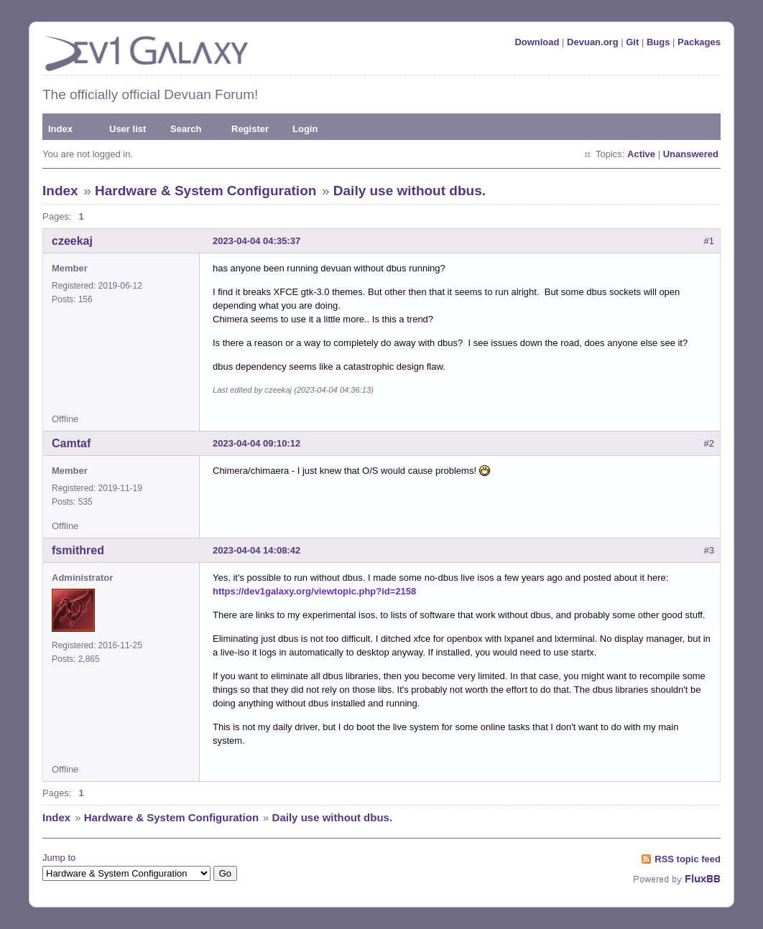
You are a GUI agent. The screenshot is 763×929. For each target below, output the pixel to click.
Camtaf (71, 443)
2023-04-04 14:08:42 (256, 550)
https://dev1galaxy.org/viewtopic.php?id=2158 (314, 591)
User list (127, 128)
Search (185, 128)
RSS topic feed (688, 859)
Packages (699, 42)
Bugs (658, 42)
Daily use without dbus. (409, 190)
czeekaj (72, 241)
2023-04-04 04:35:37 (256, 240)
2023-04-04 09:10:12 (256, 443)
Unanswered (690, 154)
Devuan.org (593, 42)
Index (60, 128)
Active (641, 154)
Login (305, 128)
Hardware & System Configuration (205, 190)
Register (250, 128)
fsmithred (78, 550)
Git (632, 42)
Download (536, 42)
